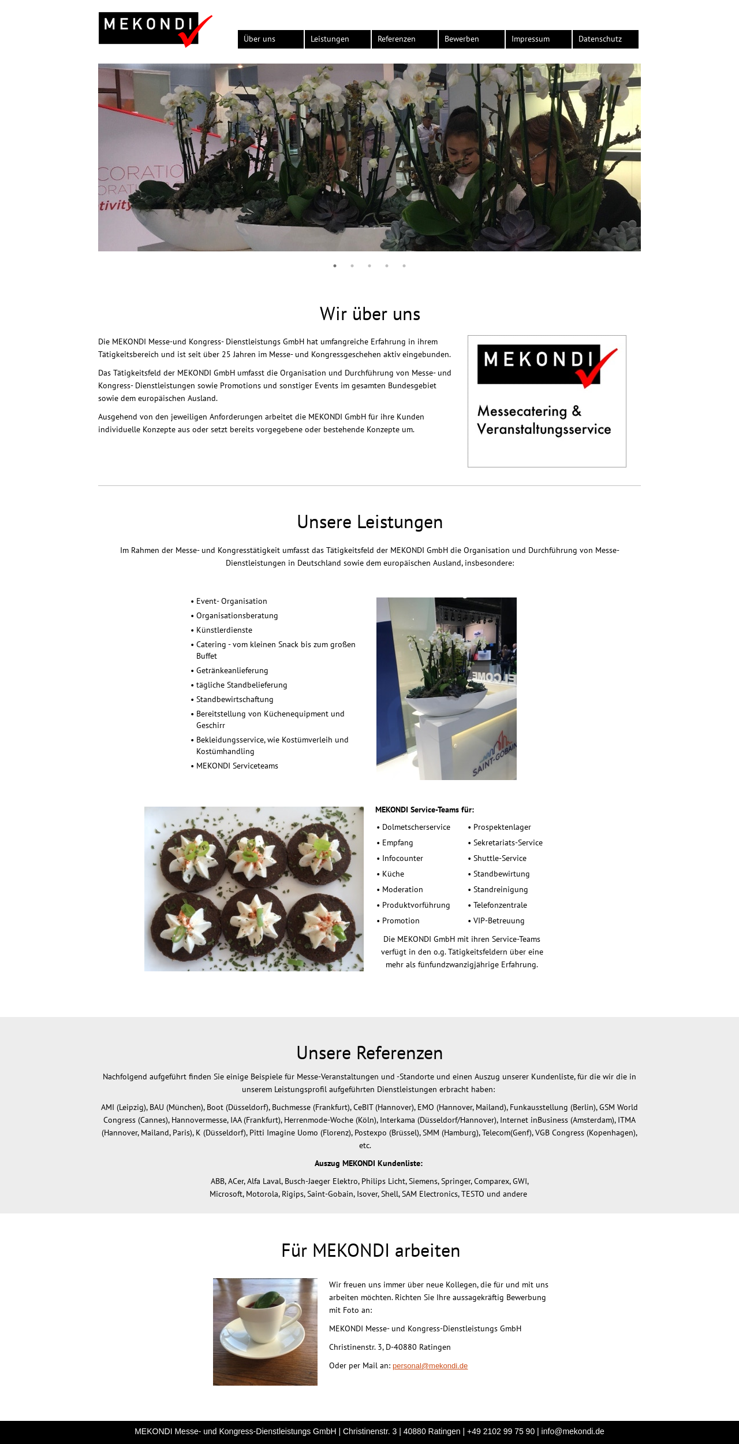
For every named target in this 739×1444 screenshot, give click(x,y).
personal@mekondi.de (430, 1365)
